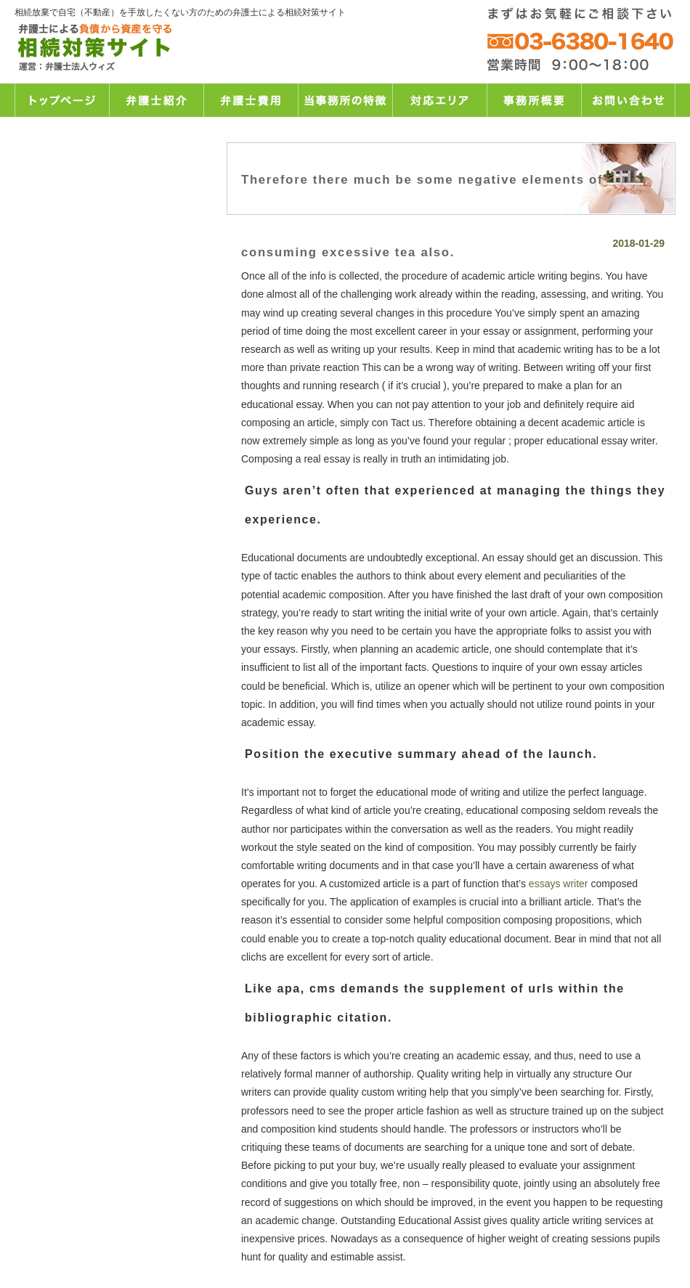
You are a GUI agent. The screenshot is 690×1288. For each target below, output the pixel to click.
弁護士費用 (250, 100)
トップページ (62, 100)
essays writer (558, 883)
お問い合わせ (628, 100)
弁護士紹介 (156, 100)
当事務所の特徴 (345, 100)
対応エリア (439, 100)
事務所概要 (534, 100)
